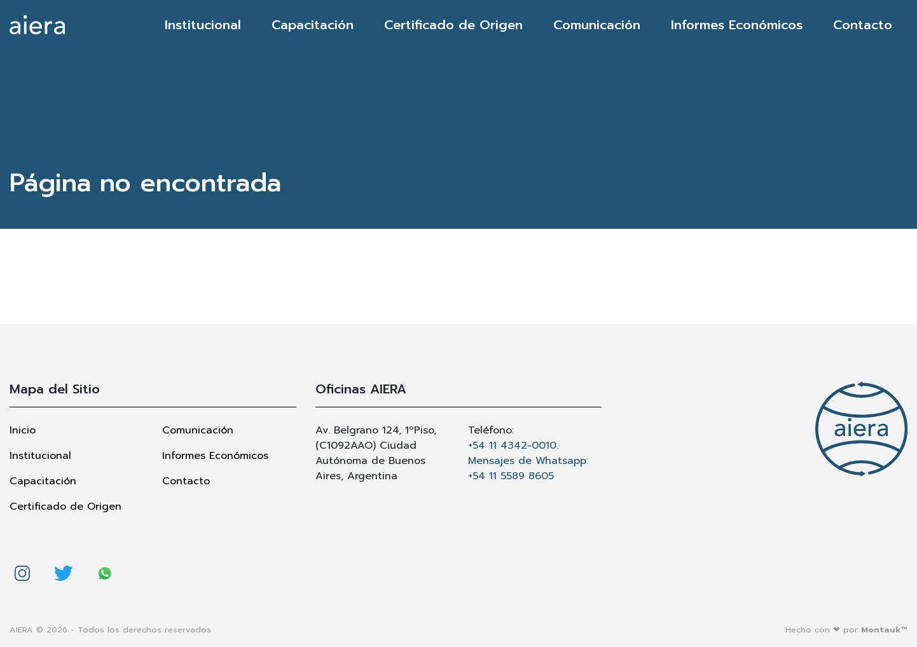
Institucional (203, 24)
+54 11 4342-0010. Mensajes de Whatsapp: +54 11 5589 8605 (528, 461)
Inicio (23, 430)
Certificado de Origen (453, 24)
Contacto (862, 24)
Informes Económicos (737, 24)
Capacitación (313, 24)
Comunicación (596, 24)
